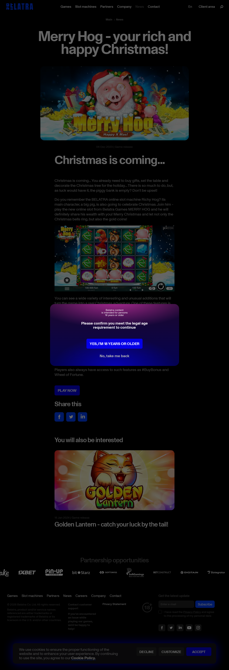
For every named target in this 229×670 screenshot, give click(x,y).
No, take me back (114, 355)
